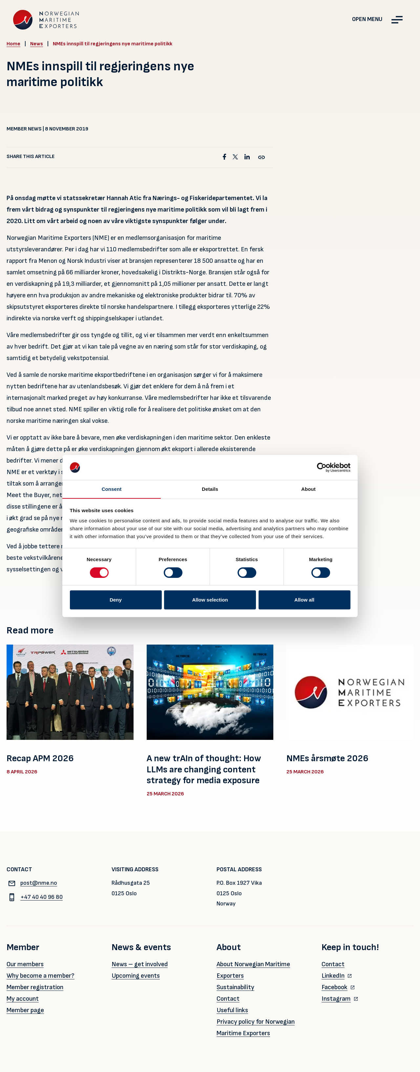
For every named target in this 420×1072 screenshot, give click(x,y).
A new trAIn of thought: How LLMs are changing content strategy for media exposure (204, 769)
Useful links (232, 1010)
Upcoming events (136, 976)
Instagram (336, 999)
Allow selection (210, 600)
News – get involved (140, 964)
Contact (228, 999)
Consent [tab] (112, 489)
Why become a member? (40, 976)
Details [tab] (210, 489)
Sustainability (235, 987)
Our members (25, 964)
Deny (116, 600)
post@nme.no (32, 882)
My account (23, 999)
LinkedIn (333, 976)
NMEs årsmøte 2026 (327, 758)
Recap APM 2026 (40, 758)
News (36, 44)
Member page (25, 1010)
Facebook (334, 987)
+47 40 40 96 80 (35, 897)
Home (13, 44)
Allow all (304, 600)
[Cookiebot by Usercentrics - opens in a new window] (321, 467)
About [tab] (308, 489)
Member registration (35, 987)
